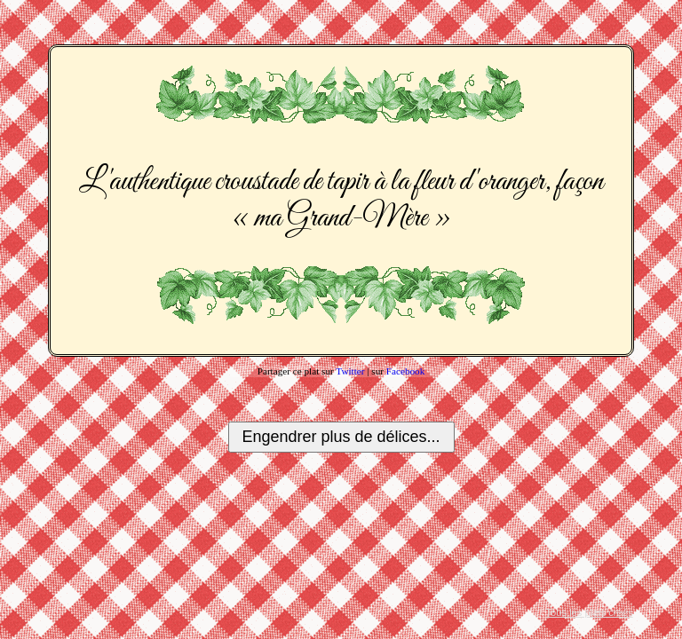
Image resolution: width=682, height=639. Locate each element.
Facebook (405, 371)
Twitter (350, 371)
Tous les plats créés (588, 612)
